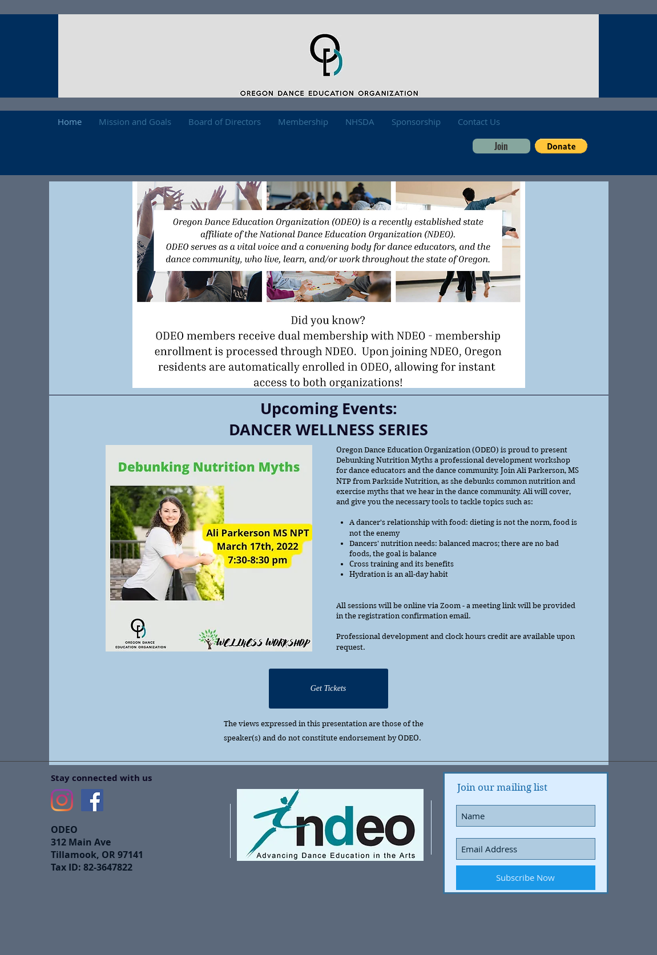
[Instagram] (62, 800)
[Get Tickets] (328, 689)
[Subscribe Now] (525, 877)
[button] (561, 146)
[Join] (501, 146)
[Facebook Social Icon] (92, 800)
